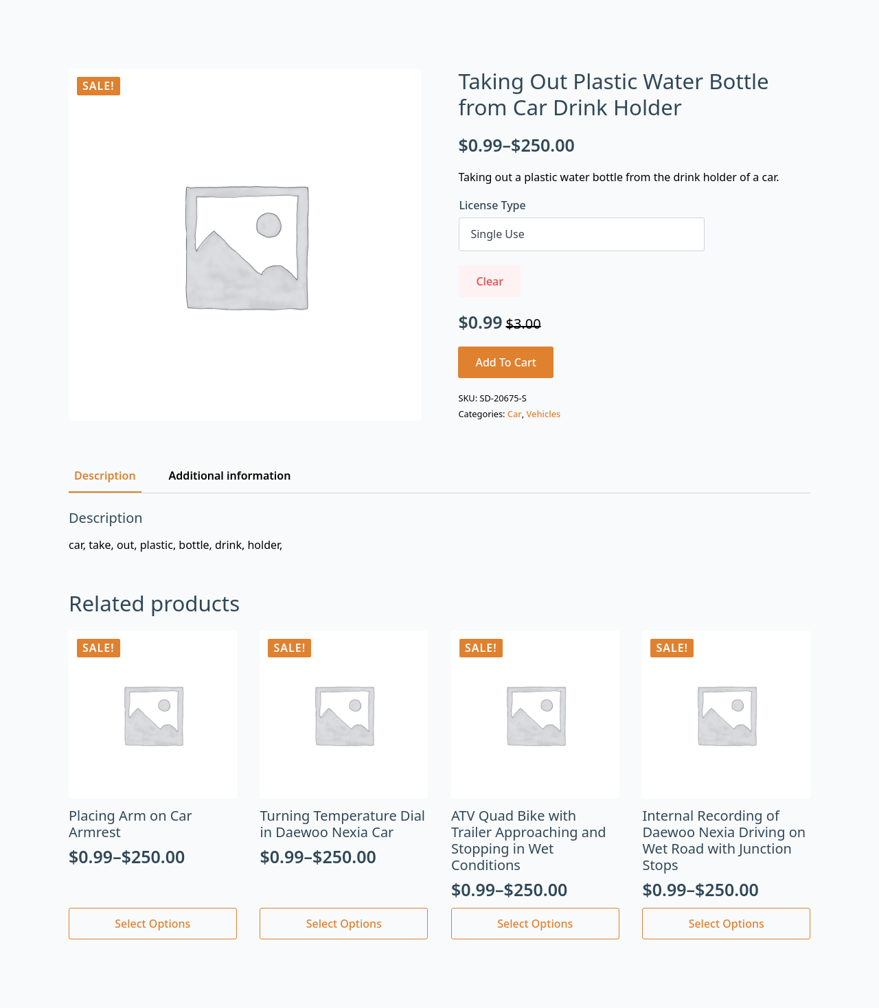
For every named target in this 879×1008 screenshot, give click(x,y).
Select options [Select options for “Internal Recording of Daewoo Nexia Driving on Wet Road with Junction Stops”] (726, 923)
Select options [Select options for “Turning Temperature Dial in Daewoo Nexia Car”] (344, 923)
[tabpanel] (439, 531)
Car (514, 414)
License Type (492, 205)
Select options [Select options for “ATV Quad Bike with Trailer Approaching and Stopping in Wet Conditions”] (535, 923)
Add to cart (505, 362)
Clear (489, 281)
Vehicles (543, 414)
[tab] (105, 475)
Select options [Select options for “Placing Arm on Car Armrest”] (152, 923)
